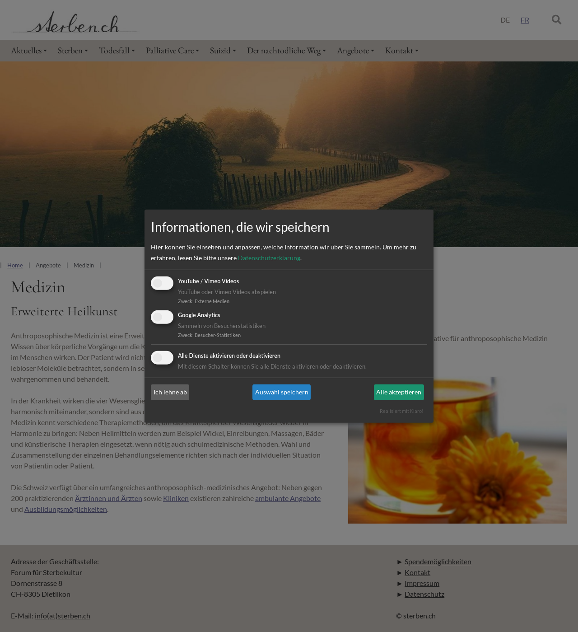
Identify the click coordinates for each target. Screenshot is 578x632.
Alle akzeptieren (398, 392)
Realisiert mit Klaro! (402, 411)
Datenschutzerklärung (269, 258)
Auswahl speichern (281, 392)
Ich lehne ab (170, 392)
